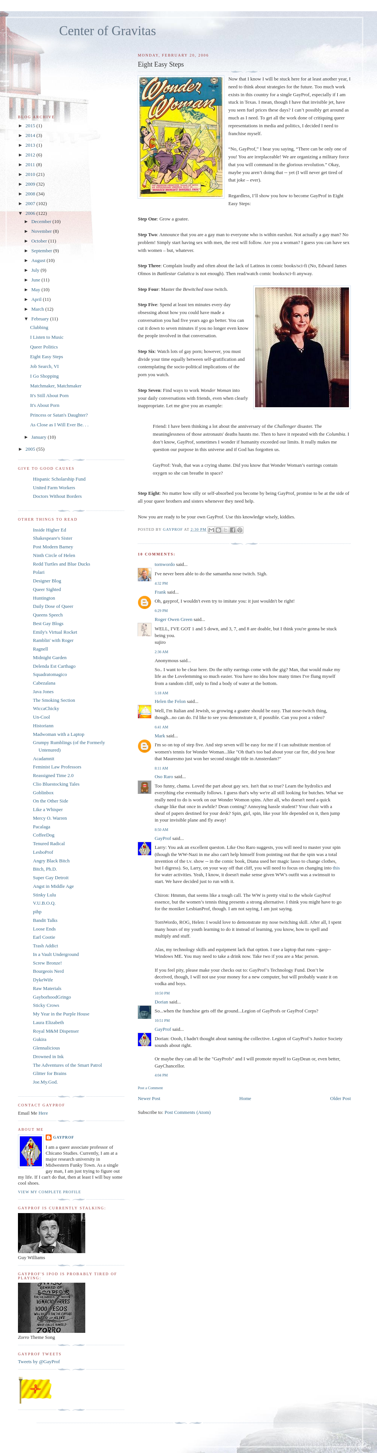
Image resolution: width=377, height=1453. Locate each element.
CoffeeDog (44, 835)
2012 (30, 155)
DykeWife (43, 980)
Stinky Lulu (44, 895)
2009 (30, 184)
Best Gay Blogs (48, 623)
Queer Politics (44, 347)
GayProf (162, 838)
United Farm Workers (54, 487)
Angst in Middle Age (53, 886)
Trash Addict (45, 945)
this (336, 868)
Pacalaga (41, 826)
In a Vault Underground (56, 954)
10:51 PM (161, 1020)
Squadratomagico (50, 674)
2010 (30, 174)
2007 (30, 203)
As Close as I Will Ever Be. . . (59, 424)
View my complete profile (49, 1192)
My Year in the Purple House (61, 1014)
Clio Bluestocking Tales (56, 784)
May (36, 289)
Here (43, 1113)
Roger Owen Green (173, 619)
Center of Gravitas (107, 31)
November (42, 231)
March (38, 309)
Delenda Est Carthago (54, 666)
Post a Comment (150, 1088)
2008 (30, 194)
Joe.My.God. (45, 1082)
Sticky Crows (46, 1005)
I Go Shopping (44, 376)
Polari (39, 572)
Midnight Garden (50, 657)
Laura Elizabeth (48, 1022)
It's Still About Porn (49, 395)
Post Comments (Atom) (188, 1112)
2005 (30, 449)
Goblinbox (43, 792)
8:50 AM (161, 830)
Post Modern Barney (53, 546)
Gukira (39, 1039)
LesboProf (43, 852)
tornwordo (164, 564)
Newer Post (149, 1098)
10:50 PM (161, 993)
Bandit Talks (45, 920)
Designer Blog (47, 581)
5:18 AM (161, 693)
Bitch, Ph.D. (45, 869)
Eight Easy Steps (46, 356)
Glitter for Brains (50, 1073)
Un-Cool (41, 717)
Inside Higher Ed (49, 530)
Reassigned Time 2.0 (53, 775)
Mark (159, 735)
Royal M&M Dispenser (56, 1031)
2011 (30, 164)
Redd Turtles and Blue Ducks (61, 564)
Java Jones (43, 691)
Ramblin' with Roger (53, 640)
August (39, 260)
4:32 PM (161, 583)
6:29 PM (161, 611)
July (36, 270)
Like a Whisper (48, 809)
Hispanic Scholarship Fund (59, 479)
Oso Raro (163, 776)
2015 (30, 125)
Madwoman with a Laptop (59, 734)
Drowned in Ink (48, 1056)
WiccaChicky (46, 708)
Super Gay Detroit (50, 877)
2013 (30, 145)
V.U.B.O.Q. (44, 903)
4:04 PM (161, 1075)
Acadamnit (43, 758)
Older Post (340, 1098)
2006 (30, 213)
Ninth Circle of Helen (54, 555)
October (39, 241)
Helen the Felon (170, 701)
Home (245, 1098)
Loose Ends (44, 929)
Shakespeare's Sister (52, 538)
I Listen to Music (46, 337)
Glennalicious (46, 1048)
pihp (37, 911)
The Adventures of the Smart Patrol (67, 1065)
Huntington (44, 598)
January (39, 437)
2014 (30, 135)
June (36, 280)
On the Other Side (50, 801)
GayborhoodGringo (52, 997)
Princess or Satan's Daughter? (59, 415)
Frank (160, 592)
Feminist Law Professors (57, 767)
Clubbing (39, 327)
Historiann (43, 725)
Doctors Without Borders (57, 496)
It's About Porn (44, 405)
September (42, 250)
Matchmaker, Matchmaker (55, 386)
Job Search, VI (44, 366)
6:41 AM (161, 727)
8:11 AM (161, 768)
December (42, 221)
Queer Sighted (47, 589)
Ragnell (40, 649)
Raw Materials (47, 988)
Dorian (161, 1002)
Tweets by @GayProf (39, 1361)
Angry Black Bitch (51, 860)
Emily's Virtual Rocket (55, 632)
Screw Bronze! (47, 963)
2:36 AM (161, 652)
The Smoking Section (54, 700)
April (37, 299)
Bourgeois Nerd (48, 971)
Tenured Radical (49, 843)
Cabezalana (44, 683)
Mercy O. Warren (50, 818)
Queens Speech (48, 615)
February (40, 319)
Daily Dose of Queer (53, 606)
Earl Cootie (44, 937)
